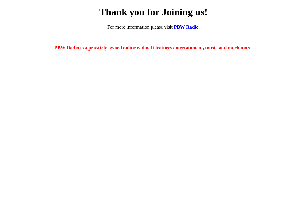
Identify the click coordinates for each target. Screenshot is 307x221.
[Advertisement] (153, 173)
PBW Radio (186, 27)
